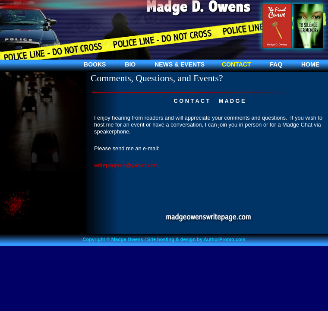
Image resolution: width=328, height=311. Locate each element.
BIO (130, 64)
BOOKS (95, 64)
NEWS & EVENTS (180, 64)
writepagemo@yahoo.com (126, 165)
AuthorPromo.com (225, 239)
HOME (310, 64)
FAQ (276, 64)
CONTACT (236, 64)
